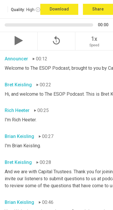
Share (98, 9)
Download (59, 9)
